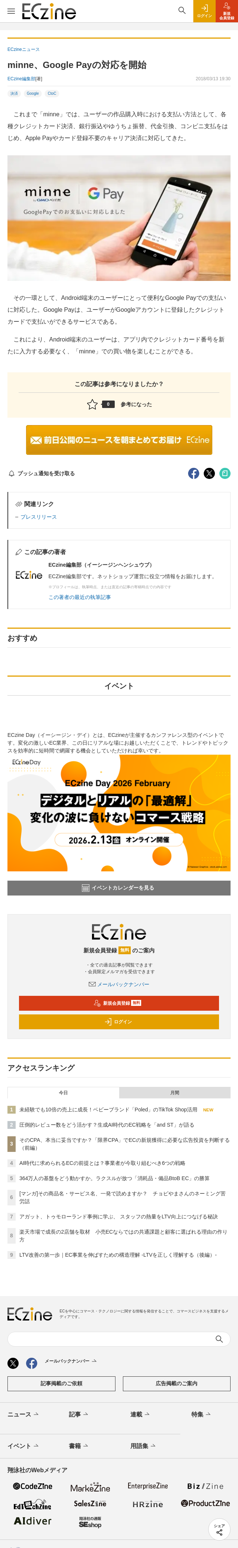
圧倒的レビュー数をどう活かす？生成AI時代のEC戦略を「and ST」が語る (106, 1125)
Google (33, 93)
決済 (14, 93)
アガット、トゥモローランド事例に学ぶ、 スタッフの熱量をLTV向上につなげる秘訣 (118, 1217)
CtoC (52, 93)
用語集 (143, 1446)
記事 (79, 1414)
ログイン (118, 1022)
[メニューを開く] (11, 11)
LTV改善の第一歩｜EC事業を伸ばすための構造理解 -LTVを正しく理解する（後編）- (118, 1255)
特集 (201, 1414)
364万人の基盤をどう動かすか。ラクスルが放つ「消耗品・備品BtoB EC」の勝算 (114, 1178)
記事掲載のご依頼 (61, 1383)
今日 (63, 1092)
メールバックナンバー (119, 984)
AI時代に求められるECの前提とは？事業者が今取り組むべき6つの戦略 (102, 1163)
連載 (140, 1414)
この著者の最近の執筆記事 (79, 597)
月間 (174, 1092)
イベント (23, 1446)
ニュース (23, 1414)
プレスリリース (38, 517)
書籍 (79, 1446)
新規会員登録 (117, 1003)
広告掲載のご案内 (176, 1383)
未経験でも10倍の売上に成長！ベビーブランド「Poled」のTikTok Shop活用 (108, 1110)
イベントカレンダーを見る (118, 888)
